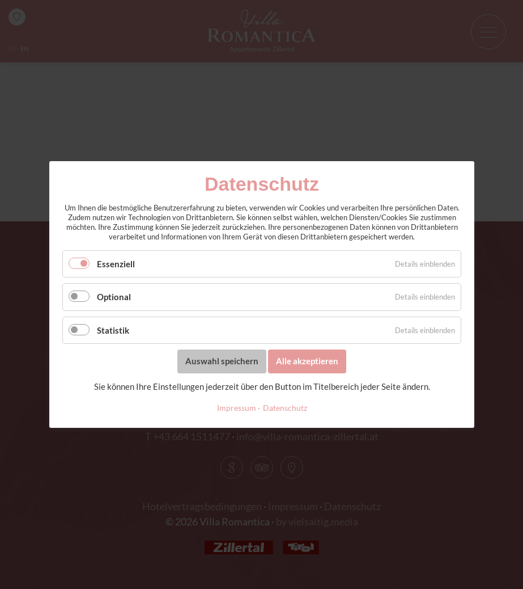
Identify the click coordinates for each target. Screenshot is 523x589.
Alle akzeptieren (307, 361)
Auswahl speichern (221, 361)
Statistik (113, 330)
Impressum (236, 408)
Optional (114, 297)
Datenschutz (284, 408)
